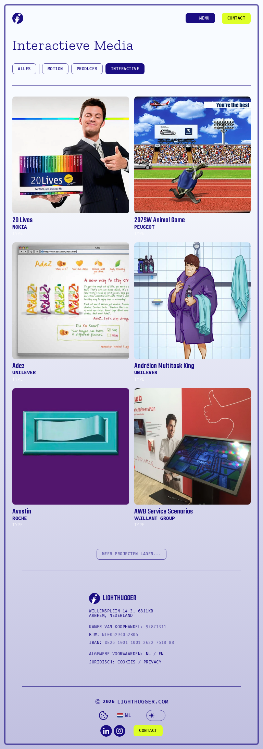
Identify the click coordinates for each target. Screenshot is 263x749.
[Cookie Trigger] (103, 715)
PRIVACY (152, 662)
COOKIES (126, 662)
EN (161, 653)
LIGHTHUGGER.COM (142, 701)
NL (148, 653)
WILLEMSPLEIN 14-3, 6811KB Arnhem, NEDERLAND (122, 613)
